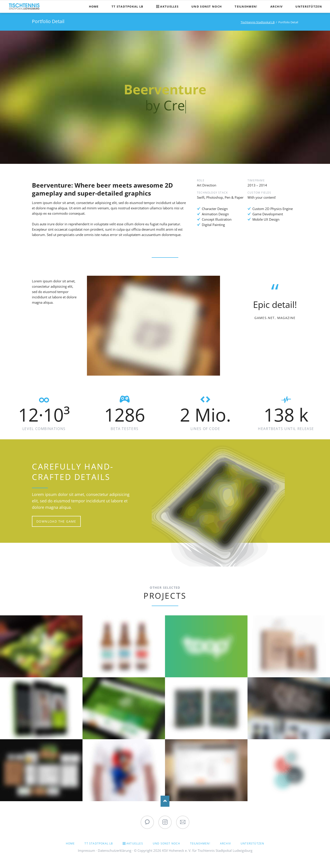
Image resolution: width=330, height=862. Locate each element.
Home (70, 843)
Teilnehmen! (200, 843)
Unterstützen (252, 843)
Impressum (86, 850)
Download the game (56, 521)
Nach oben (165, 801)
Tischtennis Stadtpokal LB (258, 22)
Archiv (225, 843)
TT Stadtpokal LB (98, 843)
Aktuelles (134, 843)
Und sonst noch (166, 843)
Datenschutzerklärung (114, 850)
